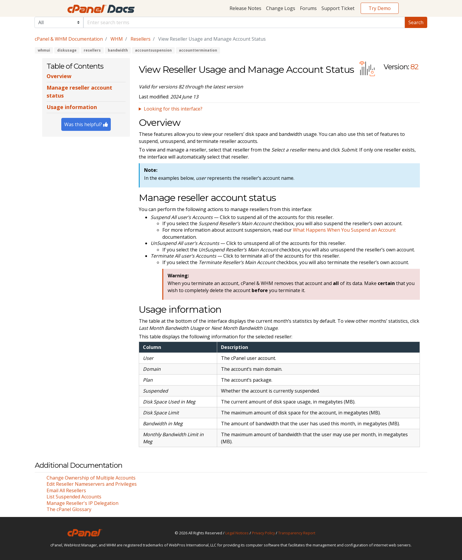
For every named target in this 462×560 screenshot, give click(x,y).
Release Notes (245, 8)
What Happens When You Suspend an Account (344, 230)
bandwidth (118, 50)
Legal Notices (237, 533)
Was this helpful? (86, 124)
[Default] (244, 22)
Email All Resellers (66, 490)
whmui (44, 50)
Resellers (141, 39)
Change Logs (280, 8)
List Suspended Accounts (74, 496)
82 (414, 66)
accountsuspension (153, 50)
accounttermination (198, 50)
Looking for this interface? (173, 109)
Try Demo (380, 8)
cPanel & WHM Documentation (69, 39)
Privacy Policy (263, 533)
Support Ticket (337, 8)
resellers (92, 50)
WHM (116, 39)
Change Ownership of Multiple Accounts (91, 478)
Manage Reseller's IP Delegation (82, 503)
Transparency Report (296, 533)
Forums (308, 8)
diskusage (67, 50)
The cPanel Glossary (69, 509)
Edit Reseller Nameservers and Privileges (92, 484)
